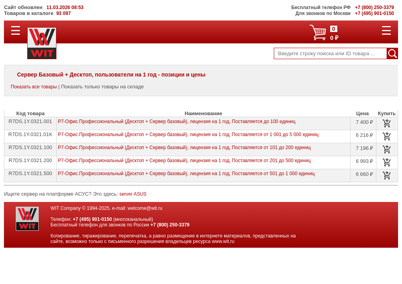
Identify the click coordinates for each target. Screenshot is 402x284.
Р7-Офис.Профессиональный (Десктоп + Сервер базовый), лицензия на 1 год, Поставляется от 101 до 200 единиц (184, 147)
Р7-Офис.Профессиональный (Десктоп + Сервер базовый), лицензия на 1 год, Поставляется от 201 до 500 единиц (184, 160)
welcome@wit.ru (144, 208)
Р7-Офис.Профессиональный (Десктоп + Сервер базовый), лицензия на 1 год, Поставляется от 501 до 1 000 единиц (186, 173)
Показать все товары (34, 87)
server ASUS (133, 194)
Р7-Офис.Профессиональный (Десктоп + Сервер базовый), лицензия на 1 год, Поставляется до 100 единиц (176, 121)
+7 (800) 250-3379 (169, 225)
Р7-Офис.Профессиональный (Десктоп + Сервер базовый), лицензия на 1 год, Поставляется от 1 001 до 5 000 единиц (188, 134)
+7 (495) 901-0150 (92, 219)
